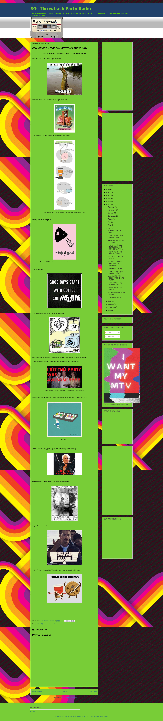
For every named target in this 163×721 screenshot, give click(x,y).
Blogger (105, 717)
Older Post (92, 692)
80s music (44, 624)
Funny (51, 624)
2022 (108, 189)
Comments (109, 336)
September (112, 216)
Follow (32, 711)
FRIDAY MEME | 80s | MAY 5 (115, 289)
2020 (108, 195)
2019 (108, 198)
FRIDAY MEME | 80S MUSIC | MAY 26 (115, 236)
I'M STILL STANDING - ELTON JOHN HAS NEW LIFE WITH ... (116, 247)
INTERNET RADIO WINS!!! (114, 232)
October (111, 213)
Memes (56, 624)
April (110, 301)
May (110, 228)
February (111, 307)
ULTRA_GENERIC (87, 717)
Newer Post (37, 692)
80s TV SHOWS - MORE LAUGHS (116, 293)
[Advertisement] (117, 76)
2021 (108, 192)
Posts (108, 333)
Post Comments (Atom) (69, 697)
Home (65, 692)
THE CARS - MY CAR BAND (115, 258)
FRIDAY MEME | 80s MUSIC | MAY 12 (115, 272)
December (111, 207)
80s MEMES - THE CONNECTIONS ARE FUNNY (116, 278)
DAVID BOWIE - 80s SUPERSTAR (115, 284)
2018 (108, 201)
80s (38, 624)
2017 (108, 204)
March (110, 304)
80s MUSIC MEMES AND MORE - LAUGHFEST (115, 263)
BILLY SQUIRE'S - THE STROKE (116, 241)
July (109, 222)
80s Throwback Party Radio (60, 8)
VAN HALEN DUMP (114, 297)
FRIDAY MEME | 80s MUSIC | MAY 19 (115, 253)
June (110, 225)
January (111, 310)
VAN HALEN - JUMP (115, 268)
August (110, 219)
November (111, 210)
